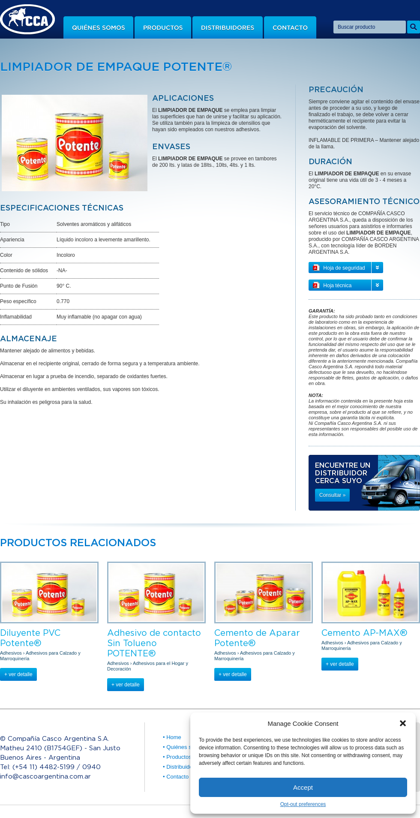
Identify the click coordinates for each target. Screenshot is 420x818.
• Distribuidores (182, 767)
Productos (163, 27)
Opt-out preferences (303, 804)
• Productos (177, 757)
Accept (303, 787)
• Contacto (176, 776)
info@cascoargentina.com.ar (45, 776)
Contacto (290, 27)
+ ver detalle (18, 674)
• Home (172, 737)
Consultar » (332, 495)
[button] (403, 723)
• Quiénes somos (184, 747)
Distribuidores (227, 27)
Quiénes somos (98, 27)
